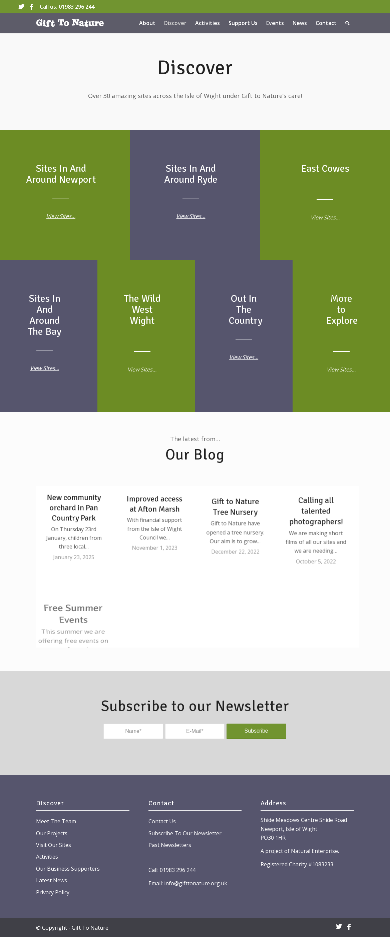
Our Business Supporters (68, 868)
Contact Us (162, 821)
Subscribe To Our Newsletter (185, 833)
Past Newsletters (169, 845)
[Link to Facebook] (31, 7)
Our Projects (51, 833)
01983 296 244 (76, 6)
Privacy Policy (52, 892)
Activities (47, 856)
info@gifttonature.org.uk (195, 883)
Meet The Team (56, 821)
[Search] (347, 23)
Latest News (51, 880)
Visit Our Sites (53, 845)
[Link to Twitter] (21, 7)
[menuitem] (147, 23)
